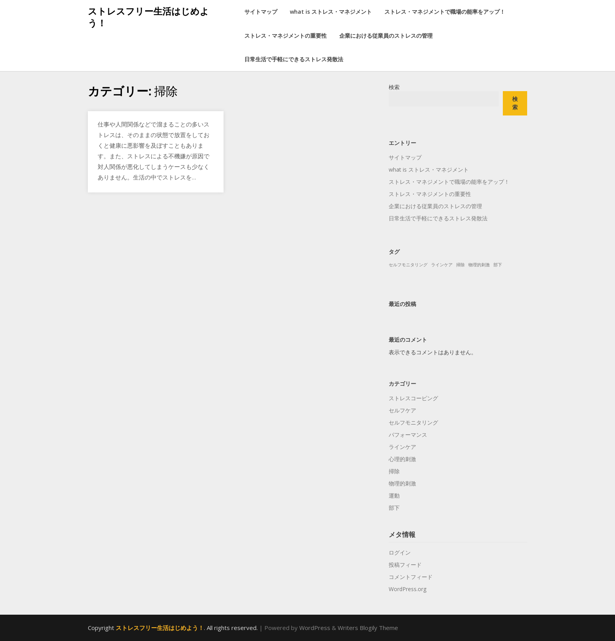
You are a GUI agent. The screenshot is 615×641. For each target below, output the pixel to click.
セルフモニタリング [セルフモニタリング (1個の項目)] (408, 264)
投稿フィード (405, 564)
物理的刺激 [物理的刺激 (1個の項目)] (479, 264)
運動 (394, 495)
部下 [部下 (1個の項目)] (497, 264)
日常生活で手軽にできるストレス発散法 (293, 59)
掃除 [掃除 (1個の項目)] (460, 264)
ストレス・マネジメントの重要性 (285, 35)
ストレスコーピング (413, 398)
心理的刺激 (402, 459)
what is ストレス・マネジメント (331, 11)
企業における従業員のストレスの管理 (386, 35)
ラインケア (402, 447)
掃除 (394, 471)
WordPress (314, 628)
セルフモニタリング (413, 422)
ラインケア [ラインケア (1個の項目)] (442, 264)
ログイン (400, 552)
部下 (394, 507)
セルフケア (402, 410)
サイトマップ (260, 11)
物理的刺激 (402, 483)
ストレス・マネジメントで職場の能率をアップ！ (444, 11)
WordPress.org (407, 589)
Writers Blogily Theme (368, 628)
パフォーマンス (408, 434)
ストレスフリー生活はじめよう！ (148, 17)
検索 (394, 87)
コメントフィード (411, 577)
